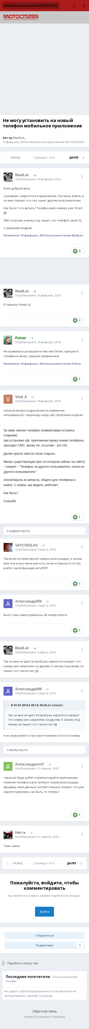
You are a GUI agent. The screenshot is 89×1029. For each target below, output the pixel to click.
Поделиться (44, 935)
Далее (74, 157)
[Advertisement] (44, 70)
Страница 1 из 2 (44, 157)
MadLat (45, 705)
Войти (44, 911)
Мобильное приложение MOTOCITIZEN (56, 142)
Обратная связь (44, 1011)
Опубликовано (38, 179)
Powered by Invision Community (44, 1017)
